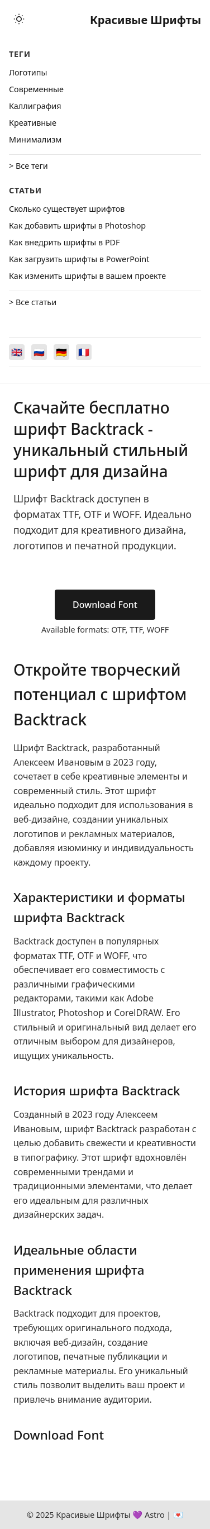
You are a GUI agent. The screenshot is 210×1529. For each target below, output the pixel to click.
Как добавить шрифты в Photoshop (77, 225)
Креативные (32, 122)
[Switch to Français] (84, 352)
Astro (155, 1514)
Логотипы (28, 72)
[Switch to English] (17, 352)
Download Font (105, 605)
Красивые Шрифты (145, 19)
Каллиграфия (35, 106)
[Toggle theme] (19, 20)
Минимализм (35, 139)
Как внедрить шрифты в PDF (64, 242)
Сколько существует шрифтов (67, 208)
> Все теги (28, 165)
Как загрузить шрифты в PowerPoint (79, 259)
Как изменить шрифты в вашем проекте (87, 275)
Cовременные (36, 89)
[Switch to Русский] (39, 352)
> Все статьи (32, 302)
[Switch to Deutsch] (61, 352)
